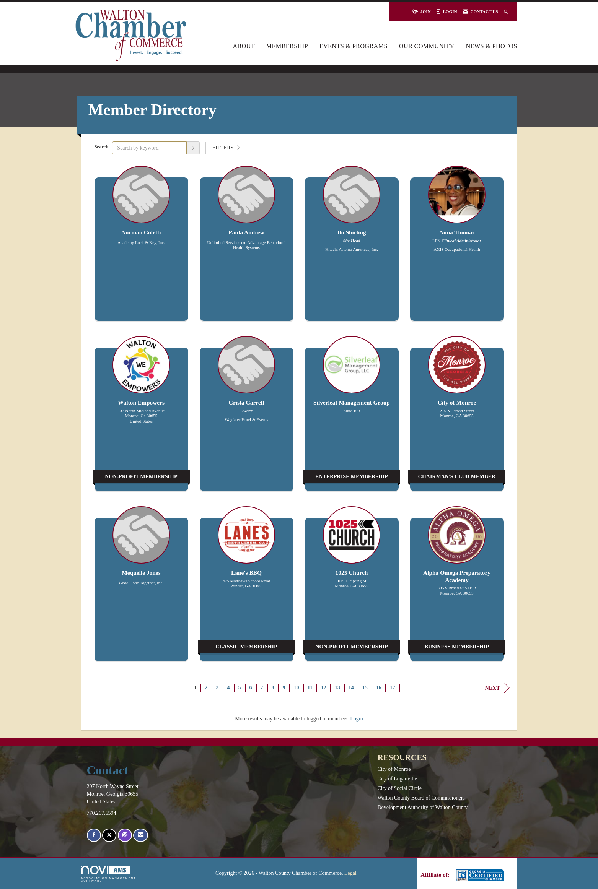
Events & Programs (353, 46)
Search (102, 147)
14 (351, 688)
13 (337, 688)
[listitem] (141, 247)
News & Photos (491, 46)
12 (323, 688)
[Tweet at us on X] (109, 835)
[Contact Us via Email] (140, 835)
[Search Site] (507, 11)
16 (378, 688)
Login (356, 719)
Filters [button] (226, 147)
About (244, 46)
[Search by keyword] (149, 147)
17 (392, 688)
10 (296, 688)
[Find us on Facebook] (94, 835)
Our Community (427, 46)
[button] (193, 147)
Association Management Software (108, 874)
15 (365, 688)
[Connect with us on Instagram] (125, 835)
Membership (287, 46)
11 (310, 688)
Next (497, 688)
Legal (350, 873)
